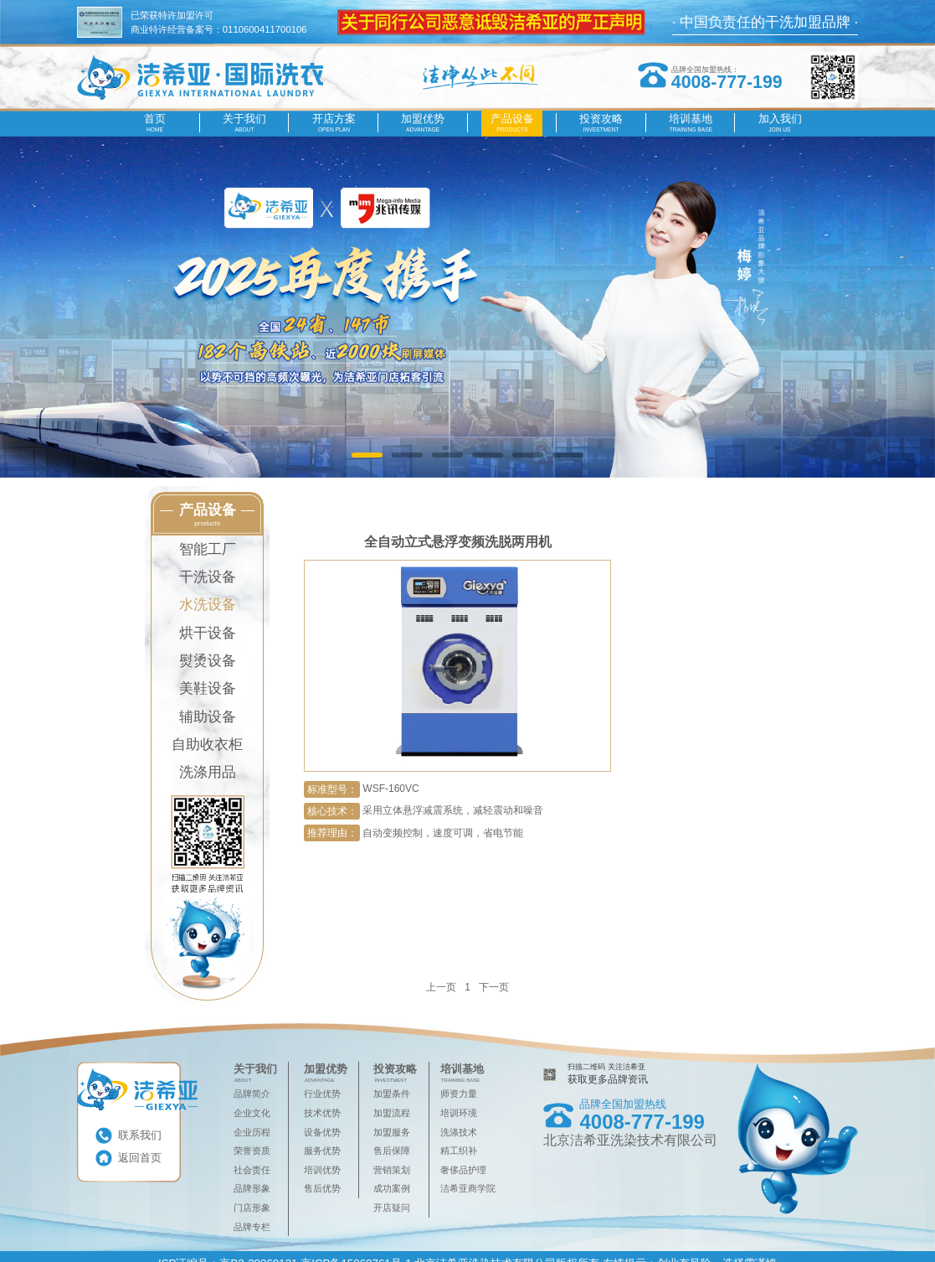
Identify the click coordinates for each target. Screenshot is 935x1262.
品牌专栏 (252, 1227)
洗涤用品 (207, 772)
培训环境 (458, 1113)
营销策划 (391, 1170)
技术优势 (322, 1113)
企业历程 (252, 1132)
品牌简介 (252, 1094)
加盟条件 (391, 1094)
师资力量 (458, 1094)
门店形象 (252, 1208)
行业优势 (322, 1094)
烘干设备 (207, 633)
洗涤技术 (458, 1132)
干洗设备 (207, 577)
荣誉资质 (252, 1151)
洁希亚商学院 (468, 1188)
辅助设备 (207, 717)
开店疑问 (391, 1208)
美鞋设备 (207, 688)
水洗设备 (207, 605)
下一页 (494, 987)
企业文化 (252, 1113)
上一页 (441, 987)
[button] (367, 455)
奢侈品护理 (463, 1170)
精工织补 (458, 1151)
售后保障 (391, 1151)
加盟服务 (391, 1132)
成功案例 (391, 1188)
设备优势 (322, 1132)
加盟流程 (391, 1113)
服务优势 (322, 1151)
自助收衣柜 (207, 745)
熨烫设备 (207, 661)
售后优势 (322, 1188)
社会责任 (252, 1170)
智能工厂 (207, 549)
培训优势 (322, 1170)
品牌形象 (252, 1188)
